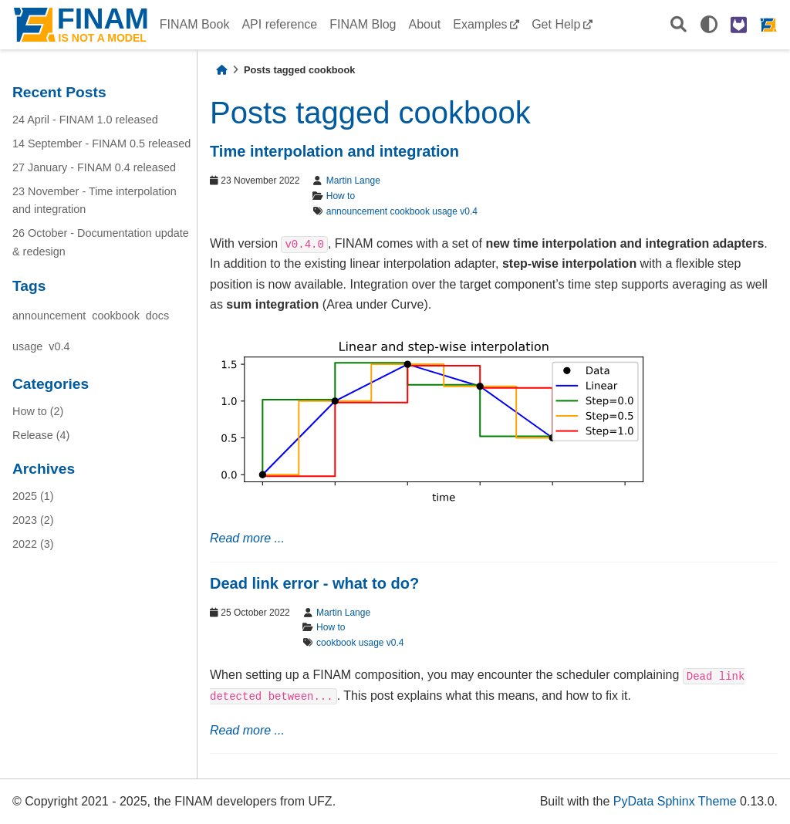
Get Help (556, 24)
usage (27, 346)
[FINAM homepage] (768, 24)
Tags (29, 286)
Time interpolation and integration (334, 151)
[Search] (678, 25)
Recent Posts (59, 92)
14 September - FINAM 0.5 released (101, 143)
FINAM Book (195, 24)
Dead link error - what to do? (314, 583)
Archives (43, 469)
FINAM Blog (362, 24)
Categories (50, 384)
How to (340, 196)
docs (157, 315)
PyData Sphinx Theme (675, 801)
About (424, 24)
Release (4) (40, 435)
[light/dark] (709, 24)
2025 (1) (33, 496)
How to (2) (37, 411)
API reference (279, 24)
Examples (480, 24)
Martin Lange (353, 180)
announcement (49, 315)
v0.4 (59, 346)
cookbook (116, 315)
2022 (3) (33, 544)
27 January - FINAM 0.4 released (94, 167)
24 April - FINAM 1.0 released (85, 119)
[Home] (221, 70)
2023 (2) (33, 520)
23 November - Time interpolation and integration (94, 200)
